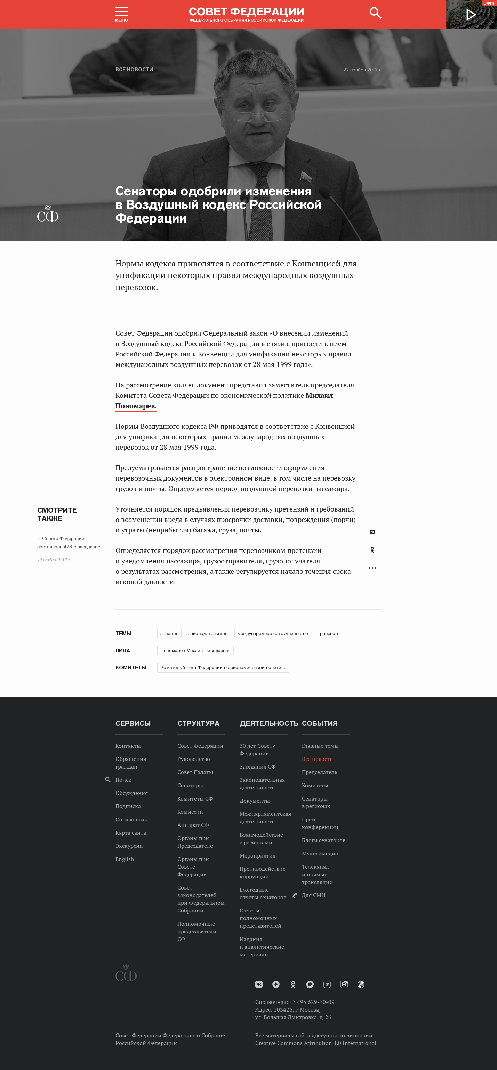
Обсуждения (131, 792)
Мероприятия (257, 855)
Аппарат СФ (193, 824)
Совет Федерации (200, 745)
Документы (255, 800)
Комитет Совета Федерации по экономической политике (223, 667)
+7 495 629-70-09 (312, 1001)
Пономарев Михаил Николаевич (195, 650)
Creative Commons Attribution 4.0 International (315, 1042)
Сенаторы (190, 785)
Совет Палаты (195, 772)
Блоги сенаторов (323, 840)
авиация (169, 633)
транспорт (329, 633)
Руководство (193, 758)
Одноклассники (372, 550)
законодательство (208, 633)
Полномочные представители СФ (196, 931)
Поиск (123, 779)
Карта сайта (130, 832)
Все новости (134, 69)
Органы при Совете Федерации (193, 866)
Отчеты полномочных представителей (260, 918)
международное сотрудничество (273, 633)
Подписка (128, 806)
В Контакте (372, 532)
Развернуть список (372, 568)
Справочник (131, 819)
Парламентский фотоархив (361, 984)
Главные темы (320, 745)
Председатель (319, 772)
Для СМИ (314, 895)
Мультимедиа (320, 853)
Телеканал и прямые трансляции (317, 874)
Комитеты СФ (195, 798)
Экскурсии (129, 845)
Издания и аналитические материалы (262, 946)
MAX (310, 984)
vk (259, 984)
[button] (122, 14)
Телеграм (327, 984)
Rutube (344, 984)
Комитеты (315, 785)
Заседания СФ (258, 766)
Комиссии (190, 811)
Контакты (128, 745)
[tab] (372, 553)
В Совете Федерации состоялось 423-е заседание (68, 542)
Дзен (276, 984)
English (124, 858)
